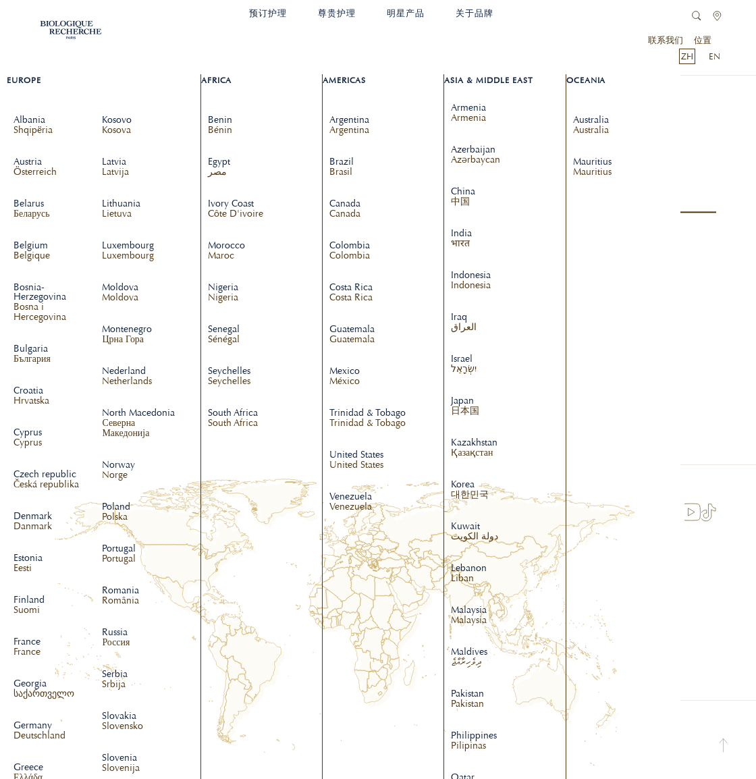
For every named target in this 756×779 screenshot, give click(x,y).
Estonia (28, 564)
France (27, 647)
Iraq (464, 323)
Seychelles (229, 377)
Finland (29, 605)
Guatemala (352, 335)
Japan (465, 406)
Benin (220, 125)
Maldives (469, 657)
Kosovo (117, 125)
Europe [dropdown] (24, 80)
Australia (591, 125)
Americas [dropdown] (344, 80)
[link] (70, 26)
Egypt (219, 167)
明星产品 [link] (406, 13)
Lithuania (121, 209)
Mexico (344, 377)
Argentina (349, 125)
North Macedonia (141, 423)
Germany (39, 731)
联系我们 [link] (665, 40)
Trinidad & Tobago (367, 418)
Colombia (349, 251)
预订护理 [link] (268, 13)
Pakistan (467, 699)
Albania (33, 125)
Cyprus (28, 438)
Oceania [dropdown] (586, 80)
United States (356, 460)
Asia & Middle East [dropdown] (488, 80)
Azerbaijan (475, 155)
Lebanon (469, 574)
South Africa (233, 418)
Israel (464, 364)
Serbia (115, 680)
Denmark (33, 522)
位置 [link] (702, 40)
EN (714, 56)
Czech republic (46, 480)
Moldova (120, 293)
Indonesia (471, 281)
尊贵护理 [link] (337, 13)
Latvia (115, 167)
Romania (120, 596)
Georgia (44, 689)
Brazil (341, 167)
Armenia (468, 113)
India (461, 239)
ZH (687, 56)
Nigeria (223, 293)
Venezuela (350, 502)
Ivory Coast (235, 209)
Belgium (32, 251)
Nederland (127, 377)
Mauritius (592, 167)
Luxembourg (128, 251)
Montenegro (127, 335)
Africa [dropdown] (216, 80)
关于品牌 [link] (474, 13)
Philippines (474, 741)
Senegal (224, 335)
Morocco (226, 251)
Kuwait (474, 532)
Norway (118, 470)
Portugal (119, 554)
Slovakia (122, 721)
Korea (470, 490)
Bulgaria (32, 354)
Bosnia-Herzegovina (52, 303)
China (463, 197)
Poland (116, 512)
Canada (344, 209)
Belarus (32, 209)
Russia (116, 638)
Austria (35, 167)
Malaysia (469, 616)
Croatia (31, 396)
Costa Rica (351, 293)
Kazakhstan (474, 448)
